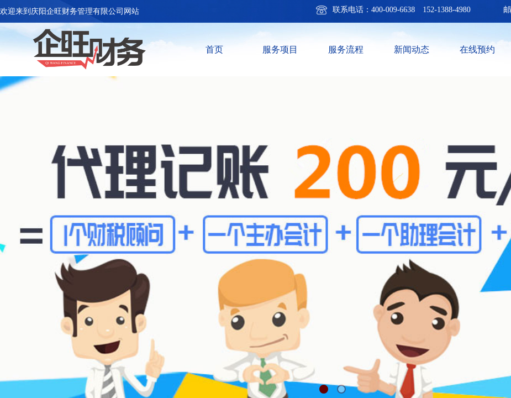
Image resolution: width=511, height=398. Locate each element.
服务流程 (346, 49)
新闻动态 (411, 49)
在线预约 (477, 49)
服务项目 (280, 49)
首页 (214, 49)
